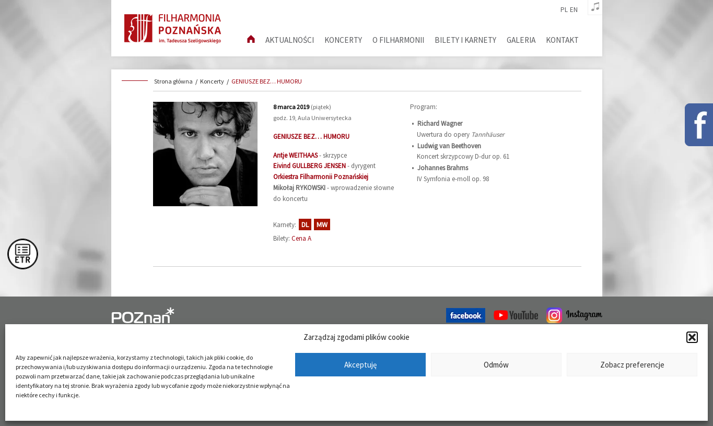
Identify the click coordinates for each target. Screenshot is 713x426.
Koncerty (343, 40)
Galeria (521, 40)
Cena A (301, 238)
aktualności (289, 40)
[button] (692, 337)
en (574, 10)
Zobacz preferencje (632, 365)
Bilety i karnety (465, 40)
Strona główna (173, 81)
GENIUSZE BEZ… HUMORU (266, 81)
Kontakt (562, 40)
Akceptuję (360, 365)
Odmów (496, 365)
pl (564, 10)
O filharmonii (398, 40)
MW (322, 224)
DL (305, 224)
